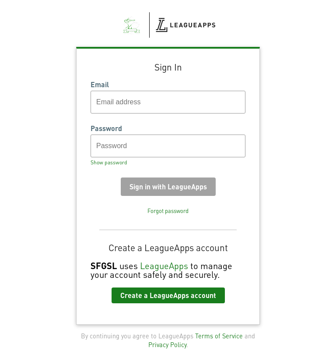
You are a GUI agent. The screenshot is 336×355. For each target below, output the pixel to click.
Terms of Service (219, 336)
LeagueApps (164, 265)
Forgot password (168, 210)
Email (100, 84)
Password (106, 128)
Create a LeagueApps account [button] (168, 295)
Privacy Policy (167, 344)
